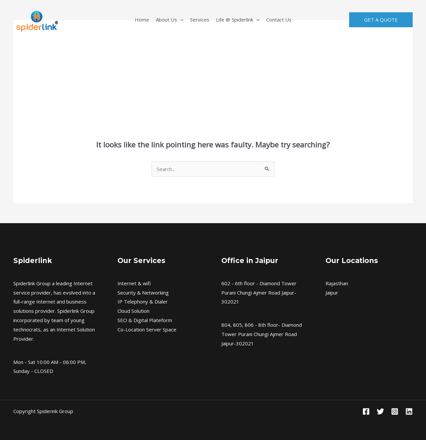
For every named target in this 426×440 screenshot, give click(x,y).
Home (142, 19)
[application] (180, 19)
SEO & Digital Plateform (144, 320)
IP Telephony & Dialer (142, 301)
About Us (169, 19)
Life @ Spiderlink (238, 19)
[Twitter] (380, 411)
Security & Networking (143, 292)
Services (199, 19)
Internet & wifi (134, 283)
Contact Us (279, 19)
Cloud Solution (133, 311)
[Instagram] (394, 411)
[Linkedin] (409, 411)
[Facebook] (366, 411)
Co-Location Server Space (146, 329)
